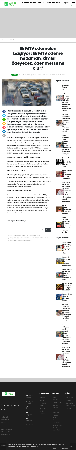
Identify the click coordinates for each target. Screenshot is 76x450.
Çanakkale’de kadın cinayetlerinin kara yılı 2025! (67, 162)
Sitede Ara (69, 398)
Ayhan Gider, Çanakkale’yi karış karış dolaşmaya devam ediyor (66, 248)
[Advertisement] (38, 23)
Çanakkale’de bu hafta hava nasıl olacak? (67, 297)
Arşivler (29, 414)
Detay (55, 448)
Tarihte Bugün (55, 416)
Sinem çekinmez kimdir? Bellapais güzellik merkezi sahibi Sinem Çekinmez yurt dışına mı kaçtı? (66, 144)
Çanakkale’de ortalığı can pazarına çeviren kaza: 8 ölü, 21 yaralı (67, 274)
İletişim (30, 424)
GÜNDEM (25, 3)
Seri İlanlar (56, 423)
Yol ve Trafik (57, 402)
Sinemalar (56, 420)
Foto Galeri (29, 396)
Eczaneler (56, 410)
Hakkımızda (5, 417)
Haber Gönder (5, 434)
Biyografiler (69, 403)
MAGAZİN (41, 3)
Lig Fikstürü (56, 412)
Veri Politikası (5, 422)
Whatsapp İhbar (6, 432)
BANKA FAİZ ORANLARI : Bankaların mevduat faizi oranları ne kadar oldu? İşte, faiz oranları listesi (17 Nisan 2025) (66, 192)
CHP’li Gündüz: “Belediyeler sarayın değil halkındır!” (66, 209)
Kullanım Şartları (6, 429)
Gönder (48, 230)
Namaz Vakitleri (55, 406)
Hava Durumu (55, 399)
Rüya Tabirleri (70, 406)
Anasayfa (5, 40)
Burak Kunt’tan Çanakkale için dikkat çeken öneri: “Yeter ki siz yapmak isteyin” (66, 225)
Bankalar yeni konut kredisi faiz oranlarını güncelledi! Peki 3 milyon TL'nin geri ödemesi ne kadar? (66, 123)
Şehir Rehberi (57, 425)
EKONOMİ (56, 3)
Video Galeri (29, 402)
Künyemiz (29, 420)
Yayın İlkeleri (5, 420)
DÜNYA (33, 3)
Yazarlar (29, 408)
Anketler (68, 400)
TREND (12, 40)
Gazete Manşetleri (56, 429)
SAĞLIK (42, 411)
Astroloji (68, 408)
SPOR (49, 3)
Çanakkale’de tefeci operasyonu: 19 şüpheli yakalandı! (67, 174)
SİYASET (42, 414)
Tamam (64, 448)
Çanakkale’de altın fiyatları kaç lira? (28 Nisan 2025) (67, 287)
